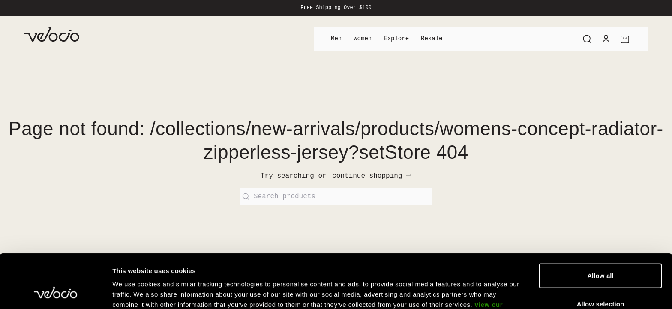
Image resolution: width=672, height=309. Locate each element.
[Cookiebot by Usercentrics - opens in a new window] (55, 292)
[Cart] (624, 39)
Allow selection (600, 253)
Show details (450, 292)
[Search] (587, 39)
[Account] (606, 39)
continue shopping (371, 176)
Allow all (600, 224)
